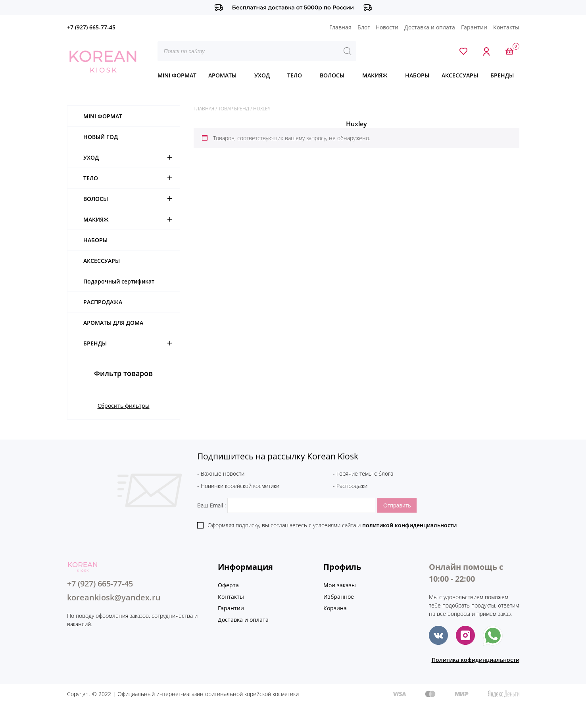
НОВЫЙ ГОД (100, 137)
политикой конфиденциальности (409, 525)
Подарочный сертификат (118, 281)
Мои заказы (339, 585)
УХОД (262, 75)
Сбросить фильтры (124, 405)
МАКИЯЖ (375, 75)
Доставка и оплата (429, 27)
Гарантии (474, 27)
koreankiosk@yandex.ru (114, 597)
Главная (340, 27)
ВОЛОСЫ (332, 75)
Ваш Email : (287, 505)
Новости (387, 27)
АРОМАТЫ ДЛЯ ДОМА (113, 322)
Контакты (506, 27)
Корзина (335, 608)
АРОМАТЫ (222, 75)
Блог (363, 27)
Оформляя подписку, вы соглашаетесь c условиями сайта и (332, 525)
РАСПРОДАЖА (102, 302)
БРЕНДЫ (502, 75)
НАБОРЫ (417, 75)
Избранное (338, 596)
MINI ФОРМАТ (177, 75)
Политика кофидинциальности (475, 659)
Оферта (228, 585)
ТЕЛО (294, 75)
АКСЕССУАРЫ (460, 75)
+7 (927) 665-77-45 (91, 27)
